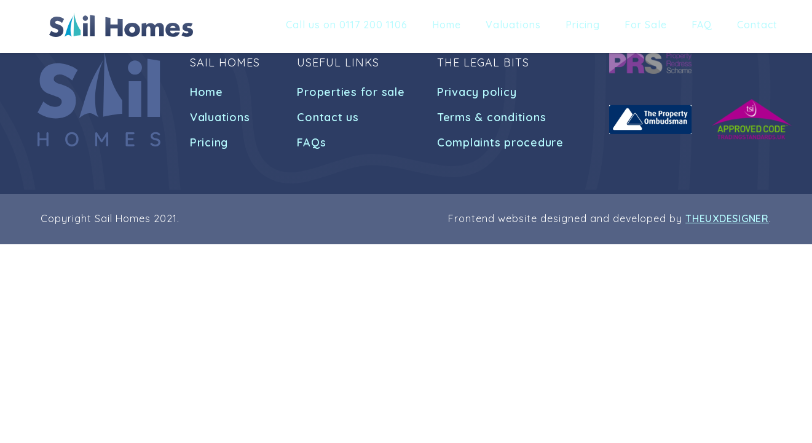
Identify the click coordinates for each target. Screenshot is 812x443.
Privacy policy (477, 92)
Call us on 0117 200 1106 (347, 24)
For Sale (646, 24)
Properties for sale (350, 92)
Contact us (328, 117)
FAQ (702, 24)
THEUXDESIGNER (727, 218)
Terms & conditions (491, 117)
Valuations (513, 24)
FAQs (311, 142)
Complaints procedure (500, 142)
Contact (757, 24)
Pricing (583, 24)
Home (446, 24)
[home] (121, 24)
